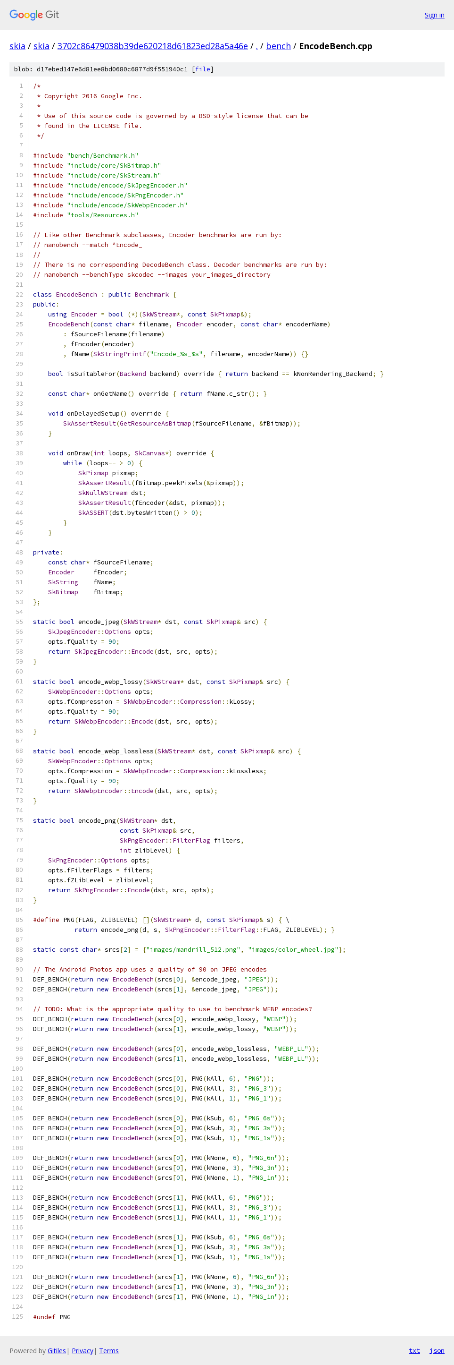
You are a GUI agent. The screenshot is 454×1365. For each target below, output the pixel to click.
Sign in (435, 14)
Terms (109, 1350)
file (202, 69)
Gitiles (57, 1350)
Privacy (82, 1350)
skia (17, 45)
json (437, 1350)
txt (414, 1350)
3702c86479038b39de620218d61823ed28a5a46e (153, 45)
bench (278, 45)
